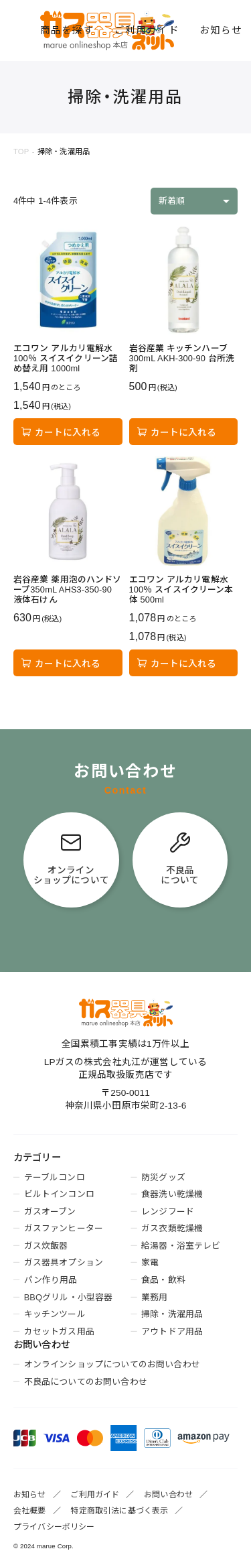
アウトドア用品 (172, 1331)
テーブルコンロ (54, 1177)
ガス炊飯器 (46, 1246)
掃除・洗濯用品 (172, 1314)
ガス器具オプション (63, 1262)
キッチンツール (55, 1314)
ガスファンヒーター (63, 1228)
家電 (150, 1262)
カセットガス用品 (59, 1331)
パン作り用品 (51, 1280)
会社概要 (29, 1510)
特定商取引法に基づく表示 (119, 1510)
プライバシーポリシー (54, 1527)
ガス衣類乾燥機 (172, 1228)
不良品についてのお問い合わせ (85, 1382)
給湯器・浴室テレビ (180, 1246)
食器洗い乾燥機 (172, 1194)
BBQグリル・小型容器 (68, 1297)
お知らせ (221, 30)
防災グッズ (163, 1177)
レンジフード (167, 1211)
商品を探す (67, 30)
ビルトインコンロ (59, 1194)
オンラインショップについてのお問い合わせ (112, 1364)
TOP (21, 151)
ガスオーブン (50, 1211)
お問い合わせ (168, 1494)
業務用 (154, 1297)
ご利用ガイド (146, 30)
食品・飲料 (163, 1280)
